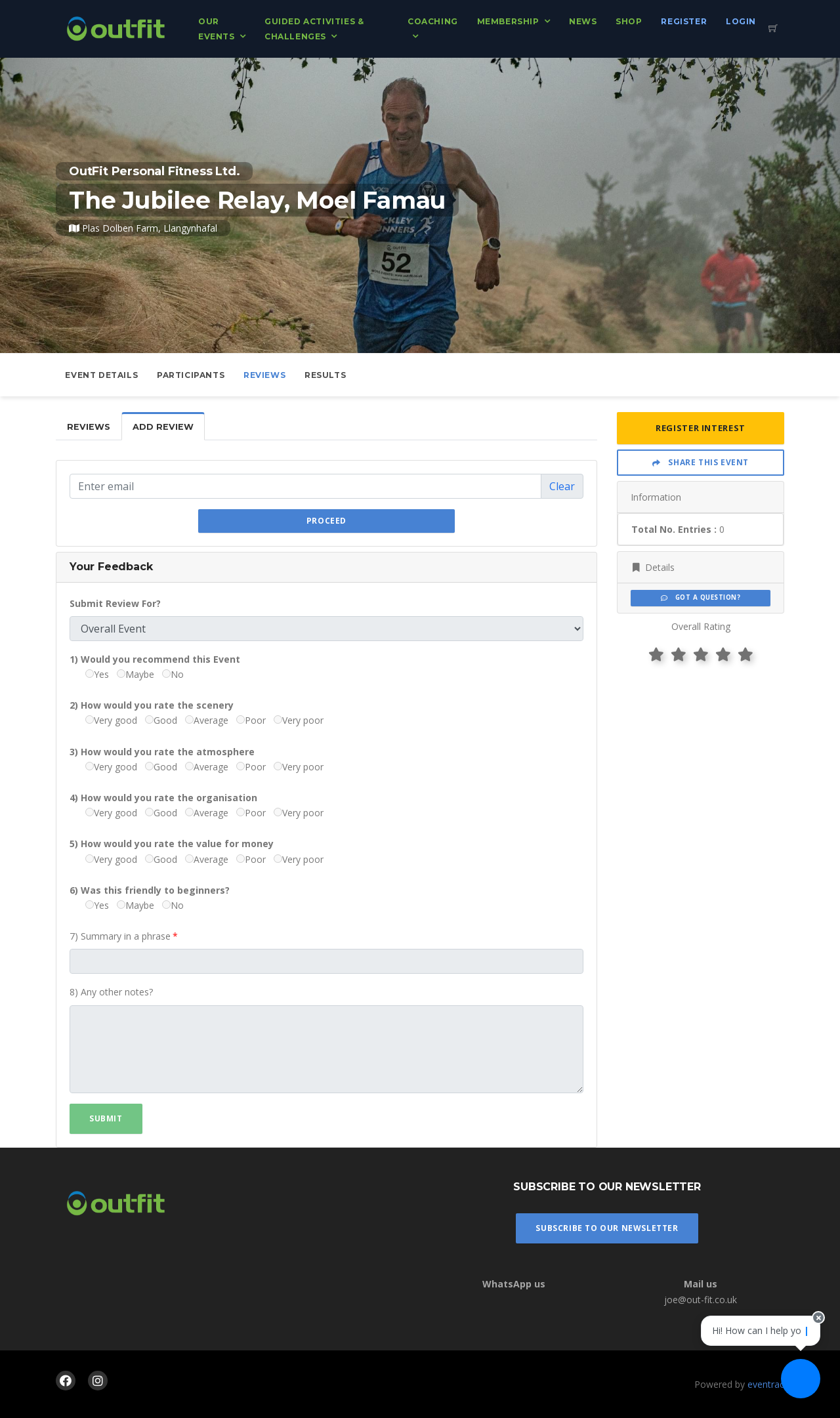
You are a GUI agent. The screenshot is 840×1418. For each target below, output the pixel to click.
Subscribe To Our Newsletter (607, 1228)
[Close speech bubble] (818, 1317)
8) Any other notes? (111, 992)
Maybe (135, 674)
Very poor (299, 720)
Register (684, 21)
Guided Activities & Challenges (314, 28)
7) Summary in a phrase (120, 936)
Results (325, 375)
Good (161, 720)
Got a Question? (700, 597)
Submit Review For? (115, 603)
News (583, 21)
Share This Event (700, 462)
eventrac (765, 1384)
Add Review (163, 427)
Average (206, 720)
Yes (97, 674)
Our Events (216, 28)
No (173, 674)
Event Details (101, 375)
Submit (106, 1118)
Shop (629, 21)
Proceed (326, 520)
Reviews (264, 375)
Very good (111, 720)
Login (741, 21)
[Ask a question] (800, 1378)
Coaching (433, 21)
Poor (251, 720)
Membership (508, 21)
